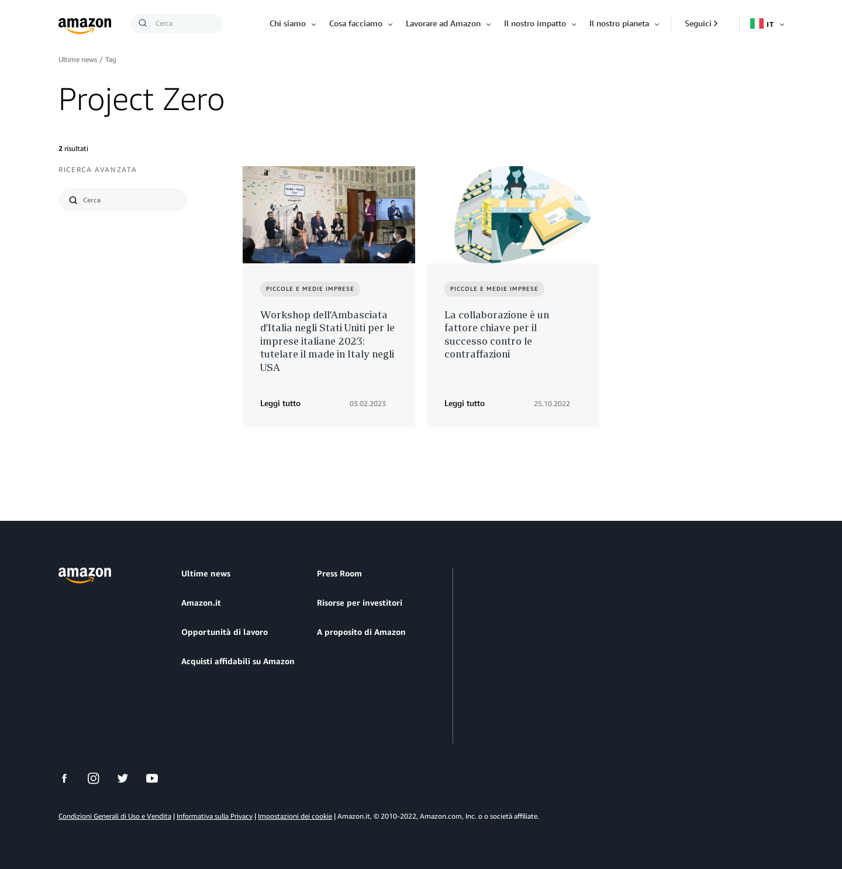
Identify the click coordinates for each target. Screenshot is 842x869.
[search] (130, 199)
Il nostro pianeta (619, 23)
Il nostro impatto (535, 23)
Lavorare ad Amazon (443, 23)
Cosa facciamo (355, 23)
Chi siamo (288, 23)
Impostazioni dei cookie (295, 816)
